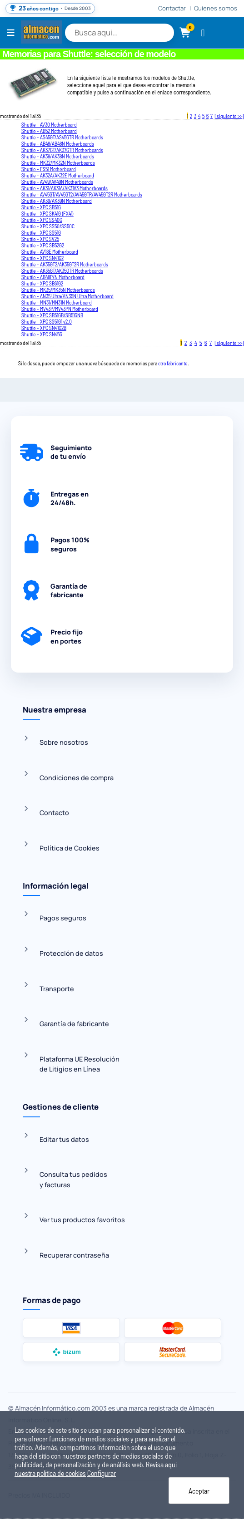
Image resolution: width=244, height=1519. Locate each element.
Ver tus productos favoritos (82, 1219)
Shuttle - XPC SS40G (41, 219)
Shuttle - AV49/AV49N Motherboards (57, 181)
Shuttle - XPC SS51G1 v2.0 (46, 321)
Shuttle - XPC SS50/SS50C (48, 226)
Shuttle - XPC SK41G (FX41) (47, 213)
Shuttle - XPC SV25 (40, 239)
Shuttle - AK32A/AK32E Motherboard (57, 175)
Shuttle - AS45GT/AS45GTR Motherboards (62, 137)
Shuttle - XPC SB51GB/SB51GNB (52, 315)
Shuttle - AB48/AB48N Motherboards (57, 143)
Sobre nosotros (64, 742)
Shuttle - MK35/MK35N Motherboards (58, 289)
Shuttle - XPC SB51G (41, 207)
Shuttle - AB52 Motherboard (49, 131)
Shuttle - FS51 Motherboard (48, 169)
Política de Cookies (70, 848)
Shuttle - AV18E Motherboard (49, 251)
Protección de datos (71, 953)
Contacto (54, 812)
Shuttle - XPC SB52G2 (42, 245)
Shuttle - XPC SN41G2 (42, 258)
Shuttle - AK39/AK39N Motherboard (56, 200)
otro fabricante (173, 363)
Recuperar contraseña (74, 1255)
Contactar (172, 8)
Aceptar (199, 1490)
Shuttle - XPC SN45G (41, 334)
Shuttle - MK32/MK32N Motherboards (58, 162)
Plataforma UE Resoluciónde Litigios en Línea (80, 1064)
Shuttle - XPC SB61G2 (42, 283)
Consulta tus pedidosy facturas (73, 1179)
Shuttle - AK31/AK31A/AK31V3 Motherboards (64, 188)
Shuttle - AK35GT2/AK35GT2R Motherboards (64, 264)
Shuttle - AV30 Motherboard (49, 124)
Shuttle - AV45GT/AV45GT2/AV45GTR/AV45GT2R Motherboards (81, 194)
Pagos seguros (63, 918)
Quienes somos (215, 8)
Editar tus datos (64, 1139)
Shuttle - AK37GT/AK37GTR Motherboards (62, 150)
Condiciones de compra (77, 777)
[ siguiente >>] (229, 116)
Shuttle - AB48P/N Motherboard (53, 277)
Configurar (101, 1473)
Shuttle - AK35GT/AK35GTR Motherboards (62, 270)
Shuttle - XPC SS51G (41, 232)
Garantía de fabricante (74, 1023)
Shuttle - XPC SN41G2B (43, 327)
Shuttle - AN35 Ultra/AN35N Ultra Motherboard (67, 296)
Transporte (57, 988)
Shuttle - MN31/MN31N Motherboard (56, 302)
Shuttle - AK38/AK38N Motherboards (57, 156)
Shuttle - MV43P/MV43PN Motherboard (59, 308)
